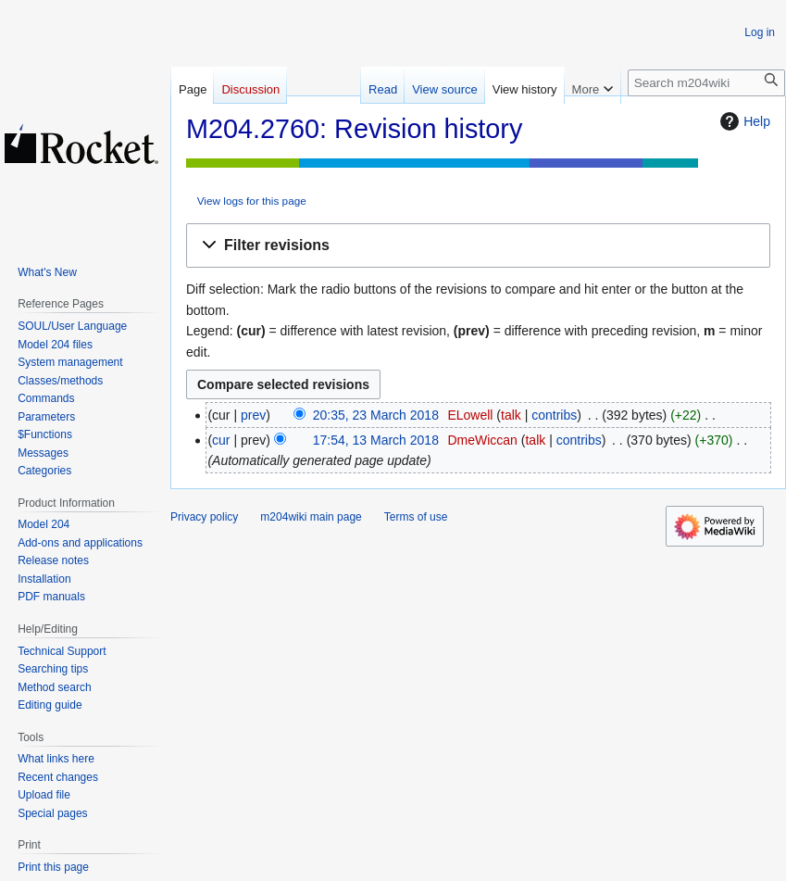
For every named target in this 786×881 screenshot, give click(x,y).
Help (743, 121)
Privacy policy (204, 516)
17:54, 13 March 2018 (376, 440)
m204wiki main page (310, 516)
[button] (478, 246)
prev (253, 415)
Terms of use (416, 516)
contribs (554, 415)
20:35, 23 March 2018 (376, 415)
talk (511, 415)
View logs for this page (251, 201)
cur (221, 440)
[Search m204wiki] (706, 82)
